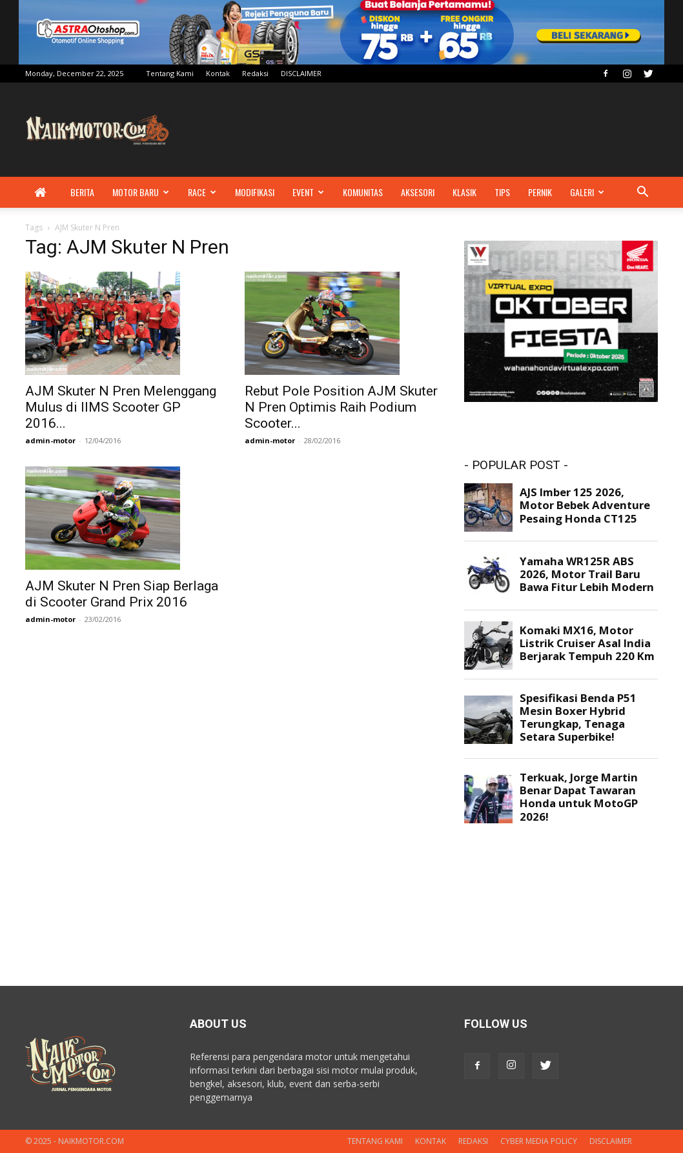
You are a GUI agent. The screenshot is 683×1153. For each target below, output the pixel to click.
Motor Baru (140, 192)
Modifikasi (254, 192)
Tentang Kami (170, 73)
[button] (642, 193)
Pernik (540, 192)
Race (202, 192)
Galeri (587, 192)
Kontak (218, 73)
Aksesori (417, 192)
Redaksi (255, 73)
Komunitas (363, 192)
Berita (82, 192)
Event (308, 192)
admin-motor (50, 440)
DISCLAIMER (301, 73)
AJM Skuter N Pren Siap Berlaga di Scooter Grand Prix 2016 (121, 594)
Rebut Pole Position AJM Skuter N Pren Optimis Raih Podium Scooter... (341, 407)
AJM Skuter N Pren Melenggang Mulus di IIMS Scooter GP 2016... (120, 407)
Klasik (464, 192)
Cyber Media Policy (538, 1141)
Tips (502, 192)
